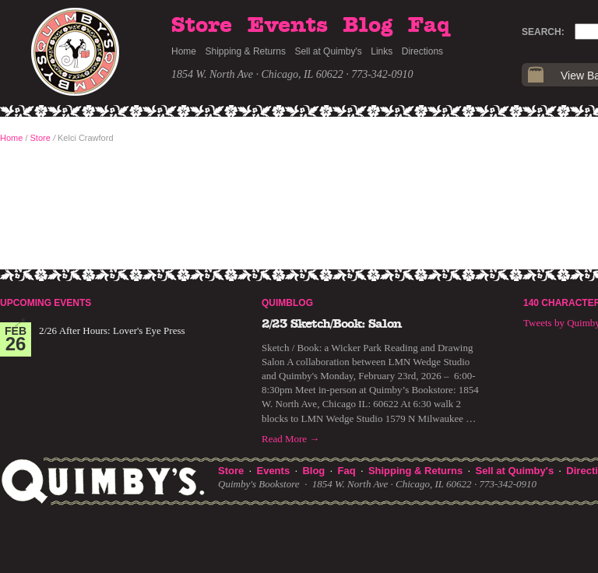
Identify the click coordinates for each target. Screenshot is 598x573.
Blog (367, 26)
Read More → (290, 439)
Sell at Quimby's (327, 51)
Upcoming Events (45, 302)
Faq (429, 26)
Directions (422, 51)
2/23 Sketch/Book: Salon (332, 324)
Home (183, 51)
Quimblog (287, 302)
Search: (543, 31)
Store (201, 26)
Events (288, 26)
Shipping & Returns (246, 51)
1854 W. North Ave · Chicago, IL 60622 (257, 74)
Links (381, 51)
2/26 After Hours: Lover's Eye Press (112, 330)
